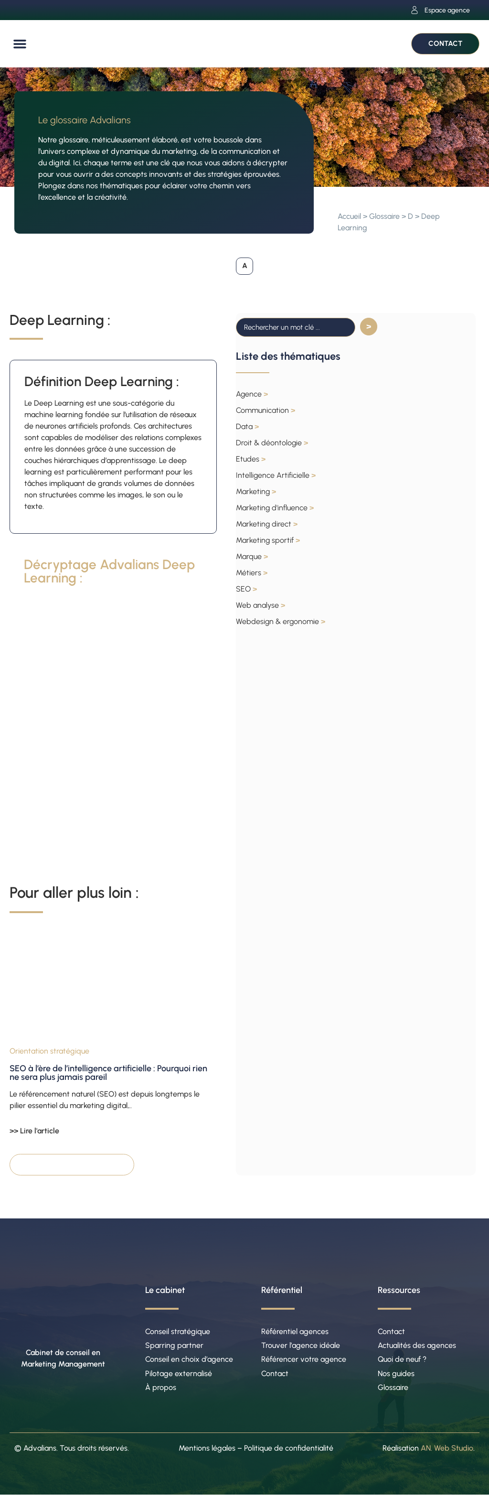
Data (247, 426)
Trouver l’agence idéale (300, 1346)
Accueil (349, 216)
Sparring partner (174, 1346)
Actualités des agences (417, 1346)
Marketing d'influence (275, 508)
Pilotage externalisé (178, 1374)
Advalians (39, 1450)
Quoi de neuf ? (402, 1360)
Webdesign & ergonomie (280, 621)
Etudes (251, 459)
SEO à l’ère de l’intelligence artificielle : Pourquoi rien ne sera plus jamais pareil (108, 1073)
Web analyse (260, 605)
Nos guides (396, 1374)
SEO (246, 589)
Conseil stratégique (177, 1331)
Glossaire (384, 216)
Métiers (251, 573)
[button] (20, 43)
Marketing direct (267, 524)
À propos (160, 1389)
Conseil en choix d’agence (189, 1360)
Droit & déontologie (272, 443)
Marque (252, 556)
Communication (265, 410)
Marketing (256, 491)
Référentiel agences (295, 1331)
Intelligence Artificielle (276, 475)
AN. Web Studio (447, 1450)
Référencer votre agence (303, 1360)
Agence (252, 394)
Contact (274, 1374)
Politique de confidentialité (288, 1450)
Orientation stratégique (49, 1051)
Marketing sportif (268, 540)
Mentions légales (207, 1450)
